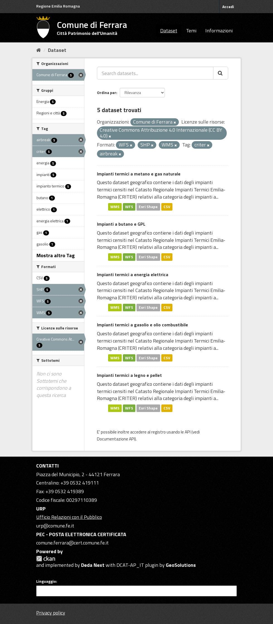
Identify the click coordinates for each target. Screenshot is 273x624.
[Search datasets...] (155, 73)
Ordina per (106, 92)
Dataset (168, 30)
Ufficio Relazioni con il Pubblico (69, 517)
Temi (191, 30)
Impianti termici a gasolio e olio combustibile (142, 324)
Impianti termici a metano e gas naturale (139, 173)
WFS (129, 206)
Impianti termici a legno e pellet (129, 375)
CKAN (45, 559)
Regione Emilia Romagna (58, 6)
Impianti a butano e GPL (121, 224)
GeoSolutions (181, 565)
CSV (167, 206)
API (188, 432)
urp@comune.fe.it (55, 525)
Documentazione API (116, 439)
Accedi (228, 6)
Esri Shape (148, 206)
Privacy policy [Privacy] (50, 612)
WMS (115, 206)
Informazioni (219, 30)
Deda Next (92, 565)
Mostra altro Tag (55, 255)
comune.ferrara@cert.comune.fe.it (72, 542)
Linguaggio (46, 581)
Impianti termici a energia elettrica (132, 274)
